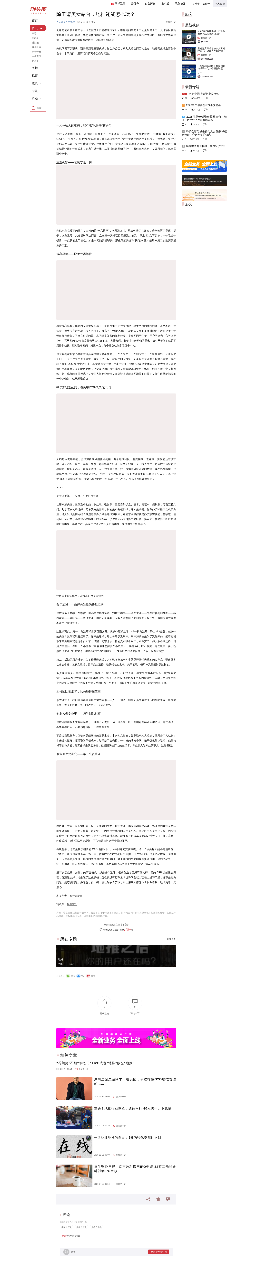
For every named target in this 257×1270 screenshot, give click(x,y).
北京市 (35, 61)
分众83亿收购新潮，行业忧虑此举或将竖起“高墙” (211, 32)
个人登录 (220, 3)
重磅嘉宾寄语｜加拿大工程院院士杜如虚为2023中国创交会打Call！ (212, 51)
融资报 (35, 42)
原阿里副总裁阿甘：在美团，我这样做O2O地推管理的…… (135, 1081)
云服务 (135, 3)
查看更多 (171, 939)
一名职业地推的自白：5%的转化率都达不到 (127, 1137)
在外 (83, 335)
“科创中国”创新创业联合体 (203, 93)
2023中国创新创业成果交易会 (203, 105)
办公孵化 (150, 3)
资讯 (35, 28)
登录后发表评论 (159, 1252)
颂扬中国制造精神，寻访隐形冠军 (205, 146)
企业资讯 (36, 56)
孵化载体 (36, 47)
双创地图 (180, 3)
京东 (59, 162)
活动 (35, 98)
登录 (64, 1235)
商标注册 (120, 3)
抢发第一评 (171, 22)
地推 (60, 959)
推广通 (165, 3)
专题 (35, 91)
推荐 (34, 33)
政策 (35, 83)
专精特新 (36, 51)
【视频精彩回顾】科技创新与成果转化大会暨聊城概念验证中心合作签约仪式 (211, 68)
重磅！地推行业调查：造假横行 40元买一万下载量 (132, 1108)
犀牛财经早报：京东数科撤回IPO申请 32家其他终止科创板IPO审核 (135, 1169)
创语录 (35, 38)
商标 (35, 68)
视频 (35, 75)
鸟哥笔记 (72, 904)
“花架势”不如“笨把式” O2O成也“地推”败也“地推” (95, 1063)
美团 (70, 134)
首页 (35, 20)
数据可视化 (66, 1227)
